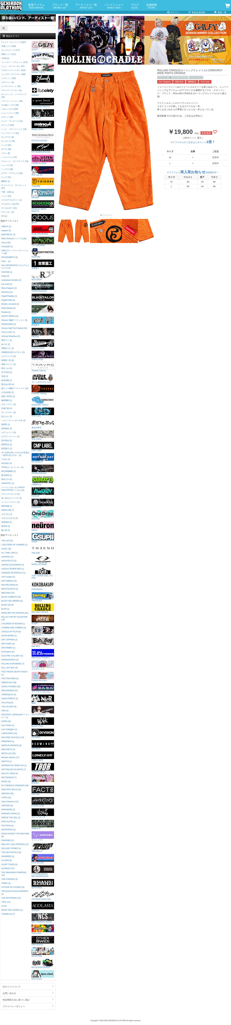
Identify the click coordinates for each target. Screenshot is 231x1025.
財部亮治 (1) (6, 444)
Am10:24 (43, 492)
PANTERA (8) (7, 805)
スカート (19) (7, 117)
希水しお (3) (6, 368)
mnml (43, 310)
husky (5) (5, 276)
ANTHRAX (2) (7, 557)
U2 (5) (4, 906)
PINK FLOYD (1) (8, 821)
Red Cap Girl (43, 171)
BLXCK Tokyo (43, 722)
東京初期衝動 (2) (8, 471)
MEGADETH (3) (8, 749)
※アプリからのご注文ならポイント (192, 142)
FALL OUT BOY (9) (9, 668)
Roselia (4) (6, 312)
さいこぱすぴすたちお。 (43, 378)
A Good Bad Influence (43, 103)
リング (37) (6, 177)
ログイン (173, 12)
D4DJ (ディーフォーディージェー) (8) (14, 251)
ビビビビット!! (43, 665)
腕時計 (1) (5, 181)
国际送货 (179, 82)
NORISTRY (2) (7, 483)
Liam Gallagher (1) (9, 729)
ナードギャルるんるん (43, 688)
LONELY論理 (43, 756)
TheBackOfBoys (43, 768)
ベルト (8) (5, 153)
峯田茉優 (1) (6, 506)
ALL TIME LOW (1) (9, 553)
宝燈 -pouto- (43, 435)
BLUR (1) (5, 609)
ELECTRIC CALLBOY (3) (12, 656)
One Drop (43, 515)
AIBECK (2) (6, 226)
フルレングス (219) (9, 109)
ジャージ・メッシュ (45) (11, 101)
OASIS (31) (6, 797)
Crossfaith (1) (7, 246)
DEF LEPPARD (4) (9, 640)
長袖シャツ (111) (8, 54)
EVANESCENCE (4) (9, 660)
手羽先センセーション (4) (12, 467)
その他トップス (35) (10, 105)
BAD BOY (43, 642)
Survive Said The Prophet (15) (14, 328)
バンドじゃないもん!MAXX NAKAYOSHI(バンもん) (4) (13, 488)
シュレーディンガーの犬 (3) (13, 420)
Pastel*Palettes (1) (9, 296)
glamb (43, 80)
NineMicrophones (43, 469)
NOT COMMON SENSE (43, 918)
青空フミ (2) (6, 340)
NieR (43, 699)
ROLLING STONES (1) (11, 848)
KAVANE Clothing (43, 390)
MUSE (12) (6, 781)
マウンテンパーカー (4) (11, 90)
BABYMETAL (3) (8, 234)
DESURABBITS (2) (9, 257)
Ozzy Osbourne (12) (9, 801)
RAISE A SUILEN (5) (10, 304)
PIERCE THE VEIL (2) (10, 817)
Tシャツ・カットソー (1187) (13, 42)
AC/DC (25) (6, 549)
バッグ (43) (6, 145)
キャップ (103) (7, 125)
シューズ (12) (7, 165)
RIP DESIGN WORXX (43, 964)
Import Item (43, 929)
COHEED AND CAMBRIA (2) (13, 628)
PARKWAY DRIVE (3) (10, 813)
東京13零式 (43, 424)
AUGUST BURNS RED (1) (12, 569)
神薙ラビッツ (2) (8, 364)
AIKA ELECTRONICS (43, 654)
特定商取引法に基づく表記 (28, 999)
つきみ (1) (5, 459)
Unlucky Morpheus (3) (10, 336)
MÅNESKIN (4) (7, 741)
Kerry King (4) (7, 702)
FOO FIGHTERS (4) (9, 678)
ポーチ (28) (6, 149)
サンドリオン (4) (8, 412)
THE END (43, 549)
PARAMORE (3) (8, 809)
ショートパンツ (196, 77)
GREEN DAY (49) (8, 682)
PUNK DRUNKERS (43, 230)
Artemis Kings (43, 355)
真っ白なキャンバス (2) (11, 498)
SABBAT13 (43, 481)
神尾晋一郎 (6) (7, 360)
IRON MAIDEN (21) (9, 690)
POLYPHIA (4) (7, 825)
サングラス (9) (7, 137)
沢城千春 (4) (6, 408)
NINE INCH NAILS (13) (11, 789)
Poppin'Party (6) (8, 300)
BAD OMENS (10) (9, 581)
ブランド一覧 (60, 6)
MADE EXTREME (43, 560)
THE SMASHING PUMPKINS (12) (13, 873)
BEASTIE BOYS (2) (9, 589)
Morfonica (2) (7, 292)
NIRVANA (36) (7, 793)
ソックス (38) (7, 169)
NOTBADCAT (43, 458)
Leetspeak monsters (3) (11, 280)
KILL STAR (43, 114)
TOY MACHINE (43, 242)
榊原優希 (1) (6, 400)
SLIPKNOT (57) (8, 868)
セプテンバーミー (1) (10, 436)
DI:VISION (43, 734)
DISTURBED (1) (8, 648)
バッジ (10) (6, 196)
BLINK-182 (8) (7, 605)
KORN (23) (6, 721)
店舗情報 (151, 6)
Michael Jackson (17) (10, 757)
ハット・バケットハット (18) (13, 129)
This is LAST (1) (8, 332)
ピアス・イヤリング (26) (11, 173)
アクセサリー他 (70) (10, 204)
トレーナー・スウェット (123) (14, 62)
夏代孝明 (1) (6, 475)
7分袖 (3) (5, 58)
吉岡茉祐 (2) (6, 522)
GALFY (43, 46)
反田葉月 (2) (6, 448)
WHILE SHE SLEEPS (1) (12, 910)
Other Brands (43, 941)
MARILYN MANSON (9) (11, 745)
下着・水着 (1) (7, 192)
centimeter (43, 253)
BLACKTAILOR (43, 298)
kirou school (43, 975)
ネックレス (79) (8, 141)
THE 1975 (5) (7, 541)
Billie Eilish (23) (7, 593)
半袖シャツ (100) (8, 46)
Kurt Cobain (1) (7, 725)
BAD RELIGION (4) (9, 585)
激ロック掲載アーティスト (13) (14, 388)
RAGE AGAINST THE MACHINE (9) (15, 835)
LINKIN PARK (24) (9, 733)
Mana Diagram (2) (9, 288)
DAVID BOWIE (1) (9, 636)
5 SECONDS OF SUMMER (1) (14, 545)
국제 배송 (205, 82)
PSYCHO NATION (43, 137)
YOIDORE (43, 182)
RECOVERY (43, 276)
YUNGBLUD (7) (8, 914)
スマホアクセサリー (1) (11, 200)
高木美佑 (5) (6, 440)
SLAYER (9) (6, 860)
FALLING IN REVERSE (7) (12, 664)
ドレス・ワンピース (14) (11, 121)
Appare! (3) (6, 230)
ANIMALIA (43, 825)
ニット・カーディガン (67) (12, 66)
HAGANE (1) (6, 272)
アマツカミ (43, 412)
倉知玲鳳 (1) (6, 380)
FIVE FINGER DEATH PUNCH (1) (14, 673)
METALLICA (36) (8, 753)
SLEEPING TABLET (43, 401)
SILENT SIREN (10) (9, 316)
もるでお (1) (6, 514)
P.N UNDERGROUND (43, 148)
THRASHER (43, 597)
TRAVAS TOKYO (43, 367)
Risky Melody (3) (8, 308)
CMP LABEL (43, 447)
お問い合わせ (28, 993)
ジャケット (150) (8, 78)
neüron (43, 526)
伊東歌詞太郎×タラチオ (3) (13, 352)
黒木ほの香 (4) (7, 384)
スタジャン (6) (7, 82)
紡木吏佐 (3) (6, 463)
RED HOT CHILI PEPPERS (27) (15, 844)
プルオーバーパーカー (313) (13, 70)
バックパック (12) (9, 157)
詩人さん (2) (6, 416)
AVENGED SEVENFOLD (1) (13, 573)
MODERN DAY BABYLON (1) (13, 765)
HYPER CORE (43, 802)
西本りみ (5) (6, 479)
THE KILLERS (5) (8, 706)
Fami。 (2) (5, 261)
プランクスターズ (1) (10, 494)
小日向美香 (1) (7, 392)
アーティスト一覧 (86, 6)
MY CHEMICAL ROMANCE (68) (15, 785)
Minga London (43, 125)
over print (43, 57)
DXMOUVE (43, 503)
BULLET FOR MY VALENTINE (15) (14, 618)
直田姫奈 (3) (6, 428)
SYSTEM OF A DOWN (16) (12, 887)
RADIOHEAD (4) (8, 830)
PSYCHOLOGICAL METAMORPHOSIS (43, 871)
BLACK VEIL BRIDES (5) (12, 601)
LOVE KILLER (43, 859)
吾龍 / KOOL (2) (8, 396)
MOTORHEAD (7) (9, 777)
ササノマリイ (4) (8, 404)
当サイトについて (28, 986)
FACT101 (43, 790)
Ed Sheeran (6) (7, 652)
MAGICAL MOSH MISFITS (43, 206)
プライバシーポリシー (28, 1006)
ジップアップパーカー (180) (13, 74)
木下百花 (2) (6, 372)
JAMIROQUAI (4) (8, 694)
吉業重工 (43, 264)
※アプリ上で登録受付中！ (193, 172)
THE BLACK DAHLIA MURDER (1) (14, 892)
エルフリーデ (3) (8, 356)
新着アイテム (36, 6)
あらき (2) (5, 344)
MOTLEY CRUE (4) (9, 773)
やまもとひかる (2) (9, 518)
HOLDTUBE (43, 952)
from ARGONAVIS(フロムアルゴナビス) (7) (15, 266)
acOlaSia (43, 907)
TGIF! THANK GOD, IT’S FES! (43, 573)
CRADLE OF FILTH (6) (11, 632)
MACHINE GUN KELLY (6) (12, 737)
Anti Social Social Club (43, 895)
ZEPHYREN (43, 884)
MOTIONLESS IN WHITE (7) (13, 769)
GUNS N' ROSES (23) (10, 686)
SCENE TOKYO (43, 68)
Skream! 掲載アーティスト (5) (14, 320)
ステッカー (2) (7, 212)
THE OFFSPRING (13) (11, 898)
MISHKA (43, 779)
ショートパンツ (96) (10, 113)
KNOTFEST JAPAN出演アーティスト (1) (15, 715)
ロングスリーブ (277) (10, 50)
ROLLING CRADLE (179, 77)
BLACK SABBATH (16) (11, 597)
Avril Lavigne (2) (8, 577)
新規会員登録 (196, 12)
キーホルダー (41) (9, 208)
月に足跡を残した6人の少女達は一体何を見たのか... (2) (15, 453)
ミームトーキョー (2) (10, 502)
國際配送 (192, 82)
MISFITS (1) (6, 761)
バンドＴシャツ (113, 6)
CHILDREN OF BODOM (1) (13, 624)
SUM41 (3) (6, 883)
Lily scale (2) (6, 284)
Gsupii (43, 538)
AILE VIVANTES (43, 711)
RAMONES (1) (7, 840)
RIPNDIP (43, 194)
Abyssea (43, 333)
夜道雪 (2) (5, 526)
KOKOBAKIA (43, 585)
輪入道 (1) (5, 530)
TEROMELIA (43, 847)
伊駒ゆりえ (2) (7, 348)
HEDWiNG (43, 745)
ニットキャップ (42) (10, 133)
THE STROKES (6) (9, 879)
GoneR (43, 620)
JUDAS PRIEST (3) (9, 698)
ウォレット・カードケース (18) (14, 161)
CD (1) (4, 216)
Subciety (43, 91)
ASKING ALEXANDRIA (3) (12, 565)
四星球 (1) (5, 424)
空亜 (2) (4, 376)
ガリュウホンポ (43, 813)
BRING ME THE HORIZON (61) (14, 613)
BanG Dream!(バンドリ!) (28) (13, 238)
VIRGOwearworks (43, 287)
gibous (43, 219)
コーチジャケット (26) (11, 86)
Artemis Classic (43, 344)
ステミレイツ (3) (8, 432)
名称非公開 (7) (7, 510)
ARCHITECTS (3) (8, 561)
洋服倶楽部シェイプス (43, 631)
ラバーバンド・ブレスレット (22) (13, 186)
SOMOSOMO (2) (8, 324)
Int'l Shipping (165, 82)
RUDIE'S (43, 321)
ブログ (135, 6)
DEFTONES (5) (7, 644)
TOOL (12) (5, 902)
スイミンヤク (43, 836)
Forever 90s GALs (43, 677)
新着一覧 (220, 12)
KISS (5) (5, 710)
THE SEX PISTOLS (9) (11, 852)
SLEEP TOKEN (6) (9, 864)
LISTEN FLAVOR (43, 160)
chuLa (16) (5, 242)
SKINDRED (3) (7, 856)
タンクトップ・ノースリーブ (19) (13, 95)
